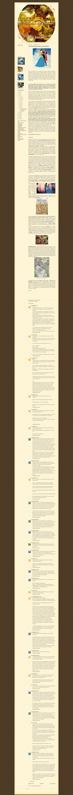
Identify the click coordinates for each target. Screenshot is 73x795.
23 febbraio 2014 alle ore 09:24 (36, 671)
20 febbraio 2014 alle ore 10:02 (36, 594)
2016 (19, 93)
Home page (42, 783)
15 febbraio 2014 (34, 134)
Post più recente (31, 783)
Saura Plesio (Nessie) (21, 139)
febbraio (21, 107)
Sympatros (34, 655)
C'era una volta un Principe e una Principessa (38, 46)
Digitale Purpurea (20, 124)
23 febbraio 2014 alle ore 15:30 (36, 749)
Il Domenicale (20, 126)
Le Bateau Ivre (20, 133)
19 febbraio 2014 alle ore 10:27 (36, 540)
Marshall (19, 135)
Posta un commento (32, 781)
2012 (19, 114)
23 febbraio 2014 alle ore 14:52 (36, 709)
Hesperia (34, 437)
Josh (33, 305)
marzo (21, 106)
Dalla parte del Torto (20, 122)
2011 (19, 115)
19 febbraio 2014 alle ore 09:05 (36, 332)
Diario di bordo (20, 123)
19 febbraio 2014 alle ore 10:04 (36, 458)
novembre (21, 98)
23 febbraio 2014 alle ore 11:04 (36, 682)
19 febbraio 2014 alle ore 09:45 (36, 424)
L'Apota (19, 132)
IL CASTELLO (20, 125)
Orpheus (19, 137)
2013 (19, 113)
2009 (19, 117)
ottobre (21, 99)
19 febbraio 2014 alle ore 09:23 (36, 392)
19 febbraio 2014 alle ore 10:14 (36, 517)
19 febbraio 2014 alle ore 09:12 (36, 355)
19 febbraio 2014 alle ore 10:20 (36, 528)
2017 (19, 92)
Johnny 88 (34, 542)
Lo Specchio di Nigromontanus (22, 134)
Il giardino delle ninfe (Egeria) (22, 127)
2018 (19, 91)
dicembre (21, 97)
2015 (19, 94)
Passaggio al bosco (20, 138)
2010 (19, 116)
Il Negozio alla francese (21, 129)
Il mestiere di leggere (21, 128)
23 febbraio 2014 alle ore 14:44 (36, 688)
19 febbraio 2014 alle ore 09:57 (36, 435)
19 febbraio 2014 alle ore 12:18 (36, 547)
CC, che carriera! (21, 110)
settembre (21, 100)
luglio (20, 101)
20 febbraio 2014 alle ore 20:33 (36, 648)
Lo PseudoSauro (35, 596)
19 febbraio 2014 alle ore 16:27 (36, 567)
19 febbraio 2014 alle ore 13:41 (36, 556)
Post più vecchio (52, 783)
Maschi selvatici (20, 136)
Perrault (37, 175)
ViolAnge (19, 140)
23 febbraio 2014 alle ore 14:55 (36, 720)
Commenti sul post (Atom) (36, 785)
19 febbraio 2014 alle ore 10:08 (36, 475)
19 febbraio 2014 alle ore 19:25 (36, 588)
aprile (20, 105)
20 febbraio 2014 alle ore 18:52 (36, 629)
